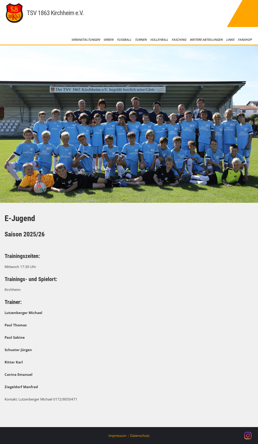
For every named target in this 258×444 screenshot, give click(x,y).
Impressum (117, 435)
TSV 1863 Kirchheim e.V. (55, 13)
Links (231, 40)
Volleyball (159, 40)
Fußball (125, 40)
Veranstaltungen (86, 40)
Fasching (179, 40)
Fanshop (245, 40)
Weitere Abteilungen (206, 40)
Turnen (141, 40)
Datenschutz (139, 435)
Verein (109, 40)
